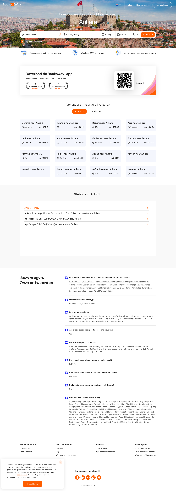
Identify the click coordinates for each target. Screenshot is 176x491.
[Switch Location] (60, 34)
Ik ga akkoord (32, 486)
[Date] (109, 34)
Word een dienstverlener (144, 452)
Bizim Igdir (82, 291)
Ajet (94, 288)
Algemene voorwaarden (105, 452)
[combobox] (39, 34)
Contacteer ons (26, 452)
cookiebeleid (22, 477)
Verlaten (96, 111)
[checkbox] (22, 41)
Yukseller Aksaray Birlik (107, 285)
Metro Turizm (123, 281)
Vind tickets (148, 34)
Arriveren (79, 111)
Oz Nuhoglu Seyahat (107, 288)
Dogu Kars (93, 291)
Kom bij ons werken (142, 448)
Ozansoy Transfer (138, 281)
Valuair (73, 288)
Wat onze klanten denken (66, 455)
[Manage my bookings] (162, 5)
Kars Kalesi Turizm (140, 288)
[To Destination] (82, 34)
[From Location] (40, 34)
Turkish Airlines (84, 288)
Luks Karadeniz (123, 288)
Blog (57, 452)
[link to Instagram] (88, 477)
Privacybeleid (101, 448)
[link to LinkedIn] (83, 477)
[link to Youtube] (99, 477)
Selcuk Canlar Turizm (86, 285)
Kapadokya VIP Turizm (106, 281)
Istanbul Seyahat (126, 285)
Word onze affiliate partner (145, 455)
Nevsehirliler (74, 281)
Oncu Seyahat (88, 281)
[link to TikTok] (93, 477)
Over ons (59, 448)
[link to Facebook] (77, 477)
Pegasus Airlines (142, 285)
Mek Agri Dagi (105, 291)
